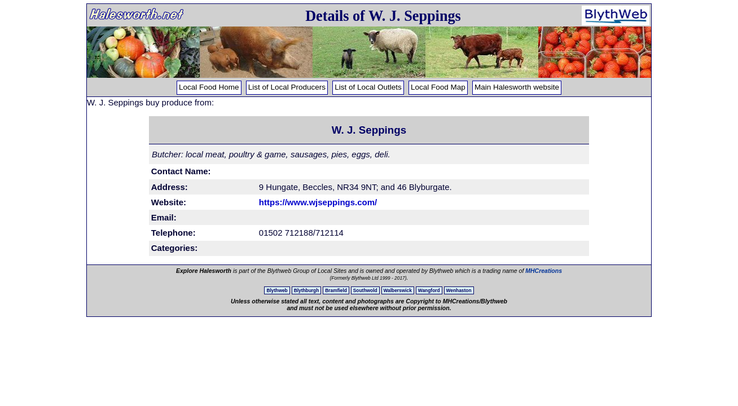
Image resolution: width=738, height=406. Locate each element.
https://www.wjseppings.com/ (318, 202)
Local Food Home (209, 87)
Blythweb (276, 290)
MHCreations (543, 270)
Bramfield (336, 290)
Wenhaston (459, 290)
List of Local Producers (287, 87)
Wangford (429, 290)
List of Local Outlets (368, 87)
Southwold (365, 290)
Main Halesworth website (517, 87)
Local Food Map (438, 87)
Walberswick (398, 290)
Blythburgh (306, 290)
